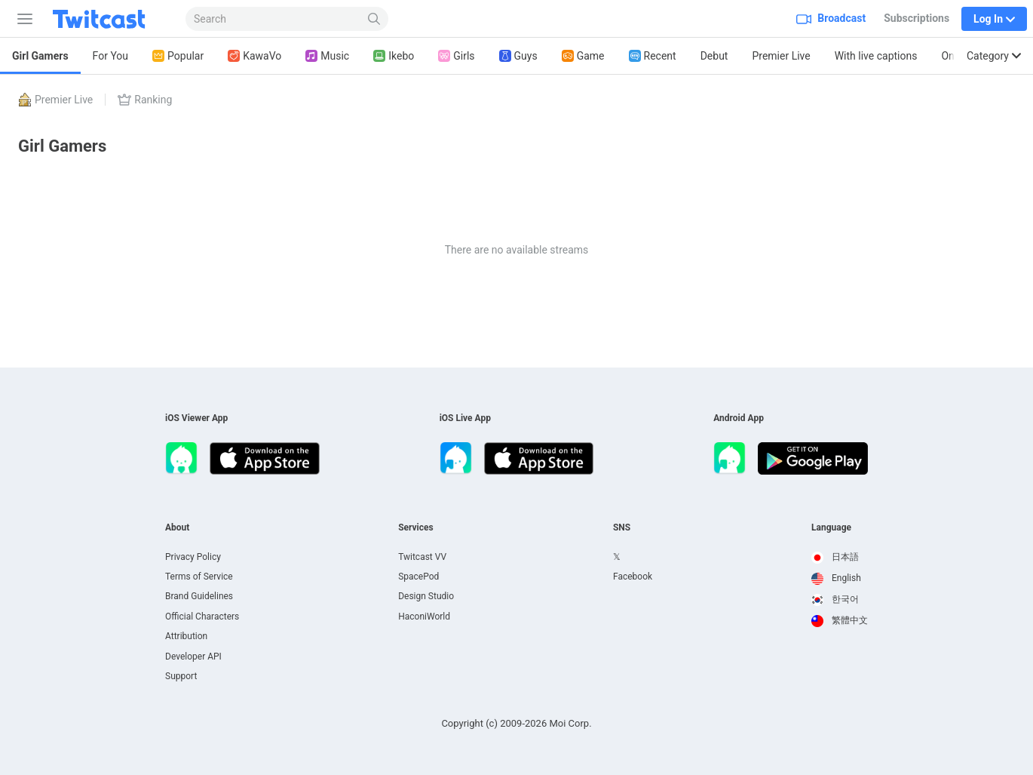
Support (181, 676)
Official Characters (202, 616)
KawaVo (254, 56)
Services (416, 527)
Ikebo (393, 56)
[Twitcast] (111, 19)
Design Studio (426, 596)
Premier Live (781, 56)
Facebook (632, 576)
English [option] (836, 578)
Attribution (186, 636)
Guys (518, 56)
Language (831, 527)
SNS (621, 527)
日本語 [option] (835, 557)
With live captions (876, 56)
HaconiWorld (424, 616)
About (177, 527)
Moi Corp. (570, 723)
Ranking (145, 99)
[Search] (374, 19)
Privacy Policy (193, 557)
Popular (178, 56)
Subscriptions (916, 18)
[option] (839, 558)
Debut (714, 56)
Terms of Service (199, 576)
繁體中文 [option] (839, 620)
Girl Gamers (40, 56)
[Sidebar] (22, 19)
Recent (652, 56)
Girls (456, 56)
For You (110, 56)
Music (327, 56)
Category (994, 56)
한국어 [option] (835, 599)
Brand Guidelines (199, 596)
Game (583, 56)
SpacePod (418, 576)
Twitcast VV (422, 557)
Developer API (193, 656)
